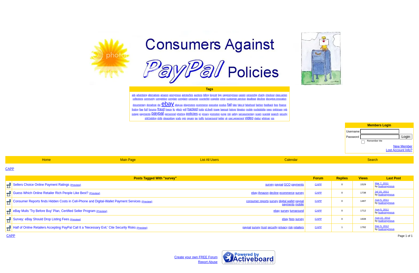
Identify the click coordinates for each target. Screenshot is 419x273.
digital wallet (286, 201)
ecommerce (287, 192)
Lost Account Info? (399, 150)
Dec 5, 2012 (382, 226)
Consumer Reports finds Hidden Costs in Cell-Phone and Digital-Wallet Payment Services (77, 201)
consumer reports (257, 201)
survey (269, 184)
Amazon (263, 192)
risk (290, 227)
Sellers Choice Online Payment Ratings (41, 185)
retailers (299, 227)
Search (372, 160)
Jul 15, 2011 (382, 191)
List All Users (209, 160)
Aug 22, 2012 (382, 217)
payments (297, 184)
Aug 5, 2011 (382, 199)
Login (405, 137)
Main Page (127, 160)
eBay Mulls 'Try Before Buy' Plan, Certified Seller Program (54, 211)
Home (46, 160)
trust (264, 227)
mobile (299, 204)
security (272, 227)
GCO (287, 184)
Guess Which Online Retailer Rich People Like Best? (50, 193)
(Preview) (75, 184)
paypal (279, 184)
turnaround (297, 210)
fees (291, 219)
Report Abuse (208, 262)
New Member (402, 146)
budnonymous (386, 186)
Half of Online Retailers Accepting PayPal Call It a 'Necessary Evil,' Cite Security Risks (74, 227)
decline (274, 192)
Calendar (291, 160)
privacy (283, 227)
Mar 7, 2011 (382, 183)
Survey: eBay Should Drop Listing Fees (41, 219)
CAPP (9, 169)
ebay (254, 192)
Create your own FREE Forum (196, 257)
